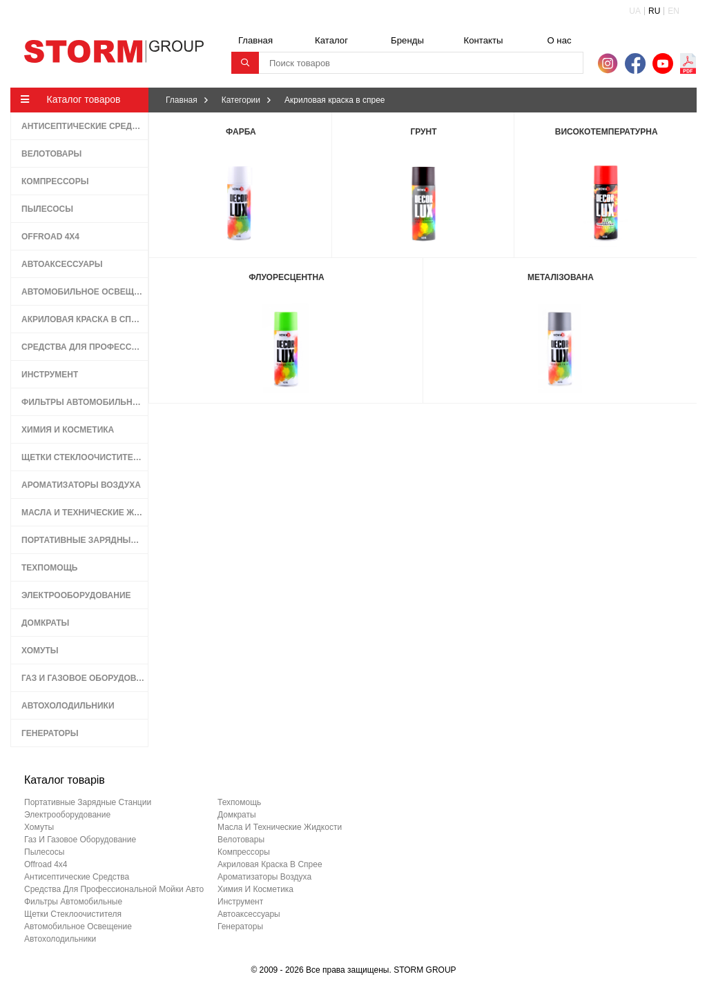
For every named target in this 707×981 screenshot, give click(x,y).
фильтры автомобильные (73, 901)
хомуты (39, 827)
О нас (559, 40)
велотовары (240, 839)
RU (654, 11)
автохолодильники (60, 939)
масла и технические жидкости (279, 827)
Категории (241, 100)
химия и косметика (255, 889)
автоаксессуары (248, 914)
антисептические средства (76, 877)
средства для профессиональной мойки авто (114, 889)
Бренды (407, 40)
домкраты (236, 815)
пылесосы (44, 852)
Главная (255, 40)
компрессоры (243, 852)
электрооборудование (67, 815)
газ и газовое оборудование (80, 839)
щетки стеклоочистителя (73, 914)
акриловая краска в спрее (269, 864)
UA (635, 11)
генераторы (240, 926)
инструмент (240, 901)
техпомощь (239, 802)
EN (673, 11)
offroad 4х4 (45, 864)
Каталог (331, 40)
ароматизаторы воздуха (264, 877)
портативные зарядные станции (87, 802)
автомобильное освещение (78, 926)
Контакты (483, 40)
